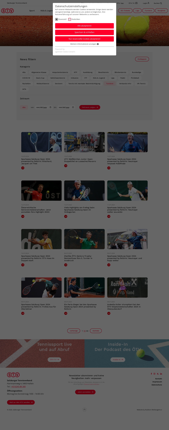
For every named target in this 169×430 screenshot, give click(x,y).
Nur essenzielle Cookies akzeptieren (84, 39)
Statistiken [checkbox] (76, 19)
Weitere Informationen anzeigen (84, 44)
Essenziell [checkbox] (63, 19)
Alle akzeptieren (84, 25)
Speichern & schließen (84, 32)
